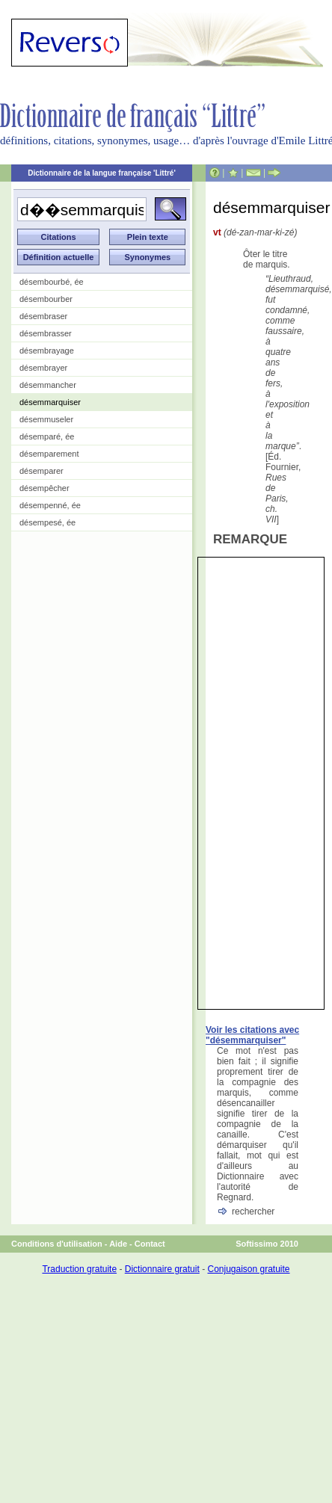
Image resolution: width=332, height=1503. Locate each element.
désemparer (41, 470)
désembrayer (43, 367)
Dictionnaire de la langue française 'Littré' (102, 173)
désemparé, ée (46, 436)
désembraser (43, 316)
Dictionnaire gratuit (162, 1269)
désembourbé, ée (51, 281)
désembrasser (45, 333)
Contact (150, 1243)
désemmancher (47, 384)
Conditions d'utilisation (56, 1243)
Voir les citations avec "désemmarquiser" (252, 1035)
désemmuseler (46, 419)
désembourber (46, 298)
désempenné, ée (50, 505)
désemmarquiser (50, 402)
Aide (118, 1243)
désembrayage (46, 350)
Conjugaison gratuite (248, 1269)
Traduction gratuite (79, 1269)
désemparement (49, 453)
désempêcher (44, 488)
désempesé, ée (47, 522)
